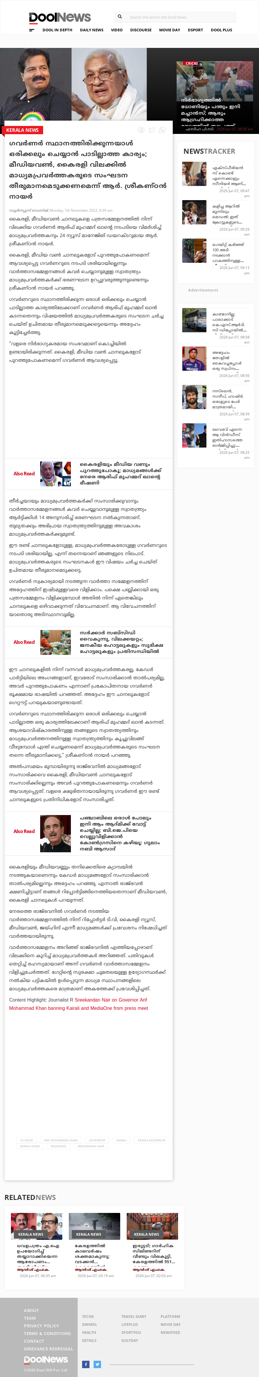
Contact (34, 1341)
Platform (170, 1316)
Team (30, 1318)
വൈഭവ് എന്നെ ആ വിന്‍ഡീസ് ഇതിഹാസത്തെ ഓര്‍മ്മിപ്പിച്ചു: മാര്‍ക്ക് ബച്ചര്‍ (227, 440)
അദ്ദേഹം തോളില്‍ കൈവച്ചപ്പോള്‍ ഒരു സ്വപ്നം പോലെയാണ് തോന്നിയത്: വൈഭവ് (227, 369)
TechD (88, 1316)
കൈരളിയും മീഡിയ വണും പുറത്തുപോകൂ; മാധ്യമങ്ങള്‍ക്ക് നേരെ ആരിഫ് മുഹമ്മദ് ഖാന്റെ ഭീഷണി (120, 474)
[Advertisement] (88, 427)
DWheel (89, 1324)
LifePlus (129, 1324)
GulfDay (129, 1340)
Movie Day (170, 1324)
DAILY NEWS (91, 30)
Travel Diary (133, 1316)
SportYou (131, 1332)
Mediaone (58, 1146)
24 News (26, 1140)
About (31, 1310)
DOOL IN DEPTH (57, 30)
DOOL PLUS (221, 30)
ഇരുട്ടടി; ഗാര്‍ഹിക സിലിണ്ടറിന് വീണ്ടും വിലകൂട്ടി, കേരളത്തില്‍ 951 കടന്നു (153, 1257)
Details (89, 1340)
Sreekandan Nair (91, 1146)
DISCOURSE (141, 30)
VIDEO (117, 30)
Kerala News (30, 1146)
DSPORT (195, 30)
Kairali (121, 1140)
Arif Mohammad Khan (61, 1140)
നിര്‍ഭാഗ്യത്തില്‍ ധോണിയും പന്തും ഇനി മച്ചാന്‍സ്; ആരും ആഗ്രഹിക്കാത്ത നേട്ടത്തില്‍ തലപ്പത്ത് (210, 113)
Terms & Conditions (47, 1333)
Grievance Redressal (48, 1349)
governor (97, 1140)
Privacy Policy (41, 1326)
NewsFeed (170, 1332)
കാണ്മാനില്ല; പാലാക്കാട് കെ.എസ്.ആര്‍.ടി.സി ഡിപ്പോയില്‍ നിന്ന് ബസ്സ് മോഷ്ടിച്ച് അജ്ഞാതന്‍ (228, 330)
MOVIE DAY (169, 30)
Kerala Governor (151, 1140)
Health (89, 1332)
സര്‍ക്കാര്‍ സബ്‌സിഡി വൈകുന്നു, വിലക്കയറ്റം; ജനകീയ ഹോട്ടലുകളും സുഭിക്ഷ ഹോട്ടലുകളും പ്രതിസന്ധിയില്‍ (121, 642)
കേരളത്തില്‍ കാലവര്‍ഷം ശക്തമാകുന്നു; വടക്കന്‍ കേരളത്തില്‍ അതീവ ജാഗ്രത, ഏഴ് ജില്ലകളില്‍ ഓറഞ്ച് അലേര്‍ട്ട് (94, 1265)
